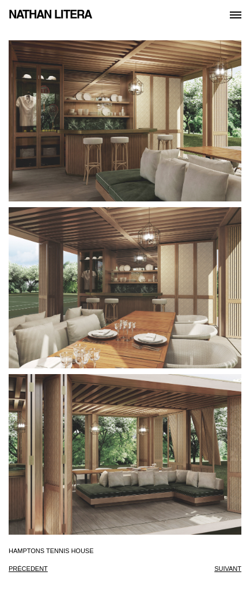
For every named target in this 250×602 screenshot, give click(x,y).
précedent (28, 568)
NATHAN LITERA (50, 14)
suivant (227, 568)
